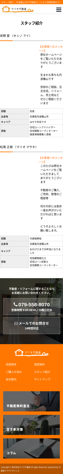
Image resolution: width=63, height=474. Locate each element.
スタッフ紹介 (42, 372)
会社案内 (11, 379)
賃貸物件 (39, 364)
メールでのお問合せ (31, 326)
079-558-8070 (31, 307)
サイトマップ (42, 379)
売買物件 (11, 364)
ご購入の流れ (14, 372)
